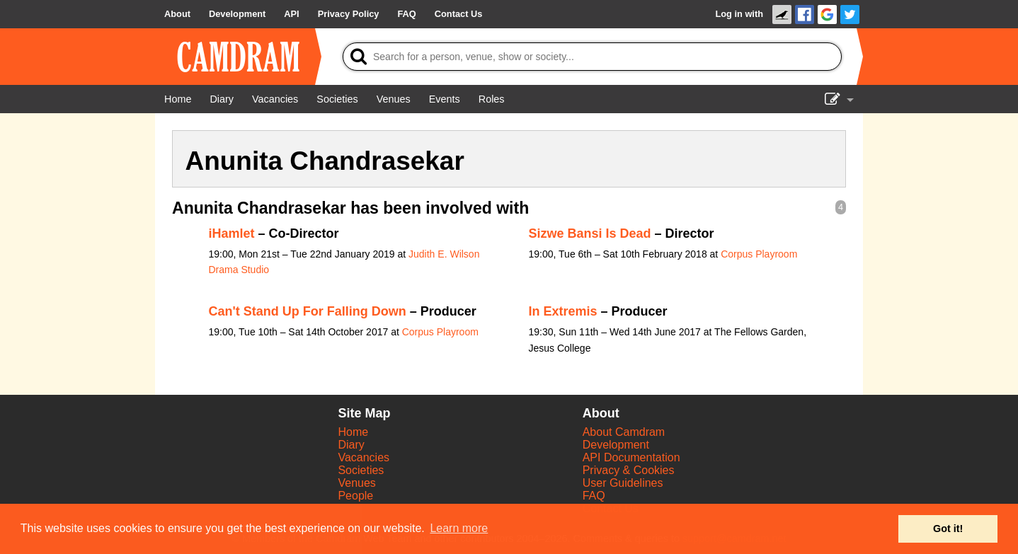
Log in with (739, 13)
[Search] (592, 56)
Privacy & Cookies (629, 470)
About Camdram (624, 432)
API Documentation (631, 457)
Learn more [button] (459, 528)
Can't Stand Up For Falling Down (307, 311)
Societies (361, 470)
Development (616, 445)
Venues (356, 483)
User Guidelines (623, 483)
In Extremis (563, 311)
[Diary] (221, 99)
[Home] (177, 99)
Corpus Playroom (759, 254)
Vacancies (363, 457)
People (355, 496)
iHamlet (232, 233)
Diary (351, 445)
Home (353, 432)
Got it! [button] (948, 528)
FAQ (594, 496)
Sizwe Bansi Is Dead (590, 233)
